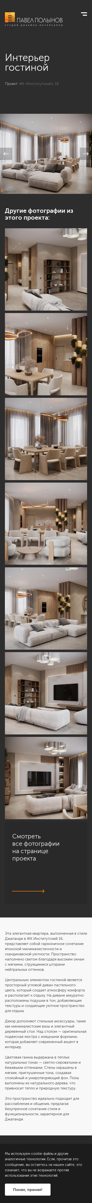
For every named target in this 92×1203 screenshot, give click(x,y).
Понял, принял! (27, 1189)
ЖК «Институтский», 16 (39, 84)
